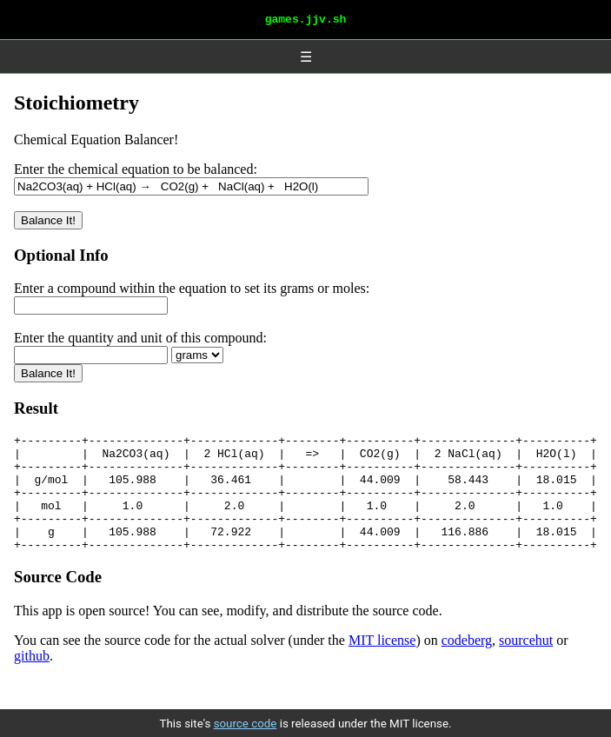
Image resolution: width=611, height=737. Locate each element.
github (32, 687)
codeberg (467, 671)
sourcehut (526, 671)
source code (245, 723)
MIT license (382, 671)
